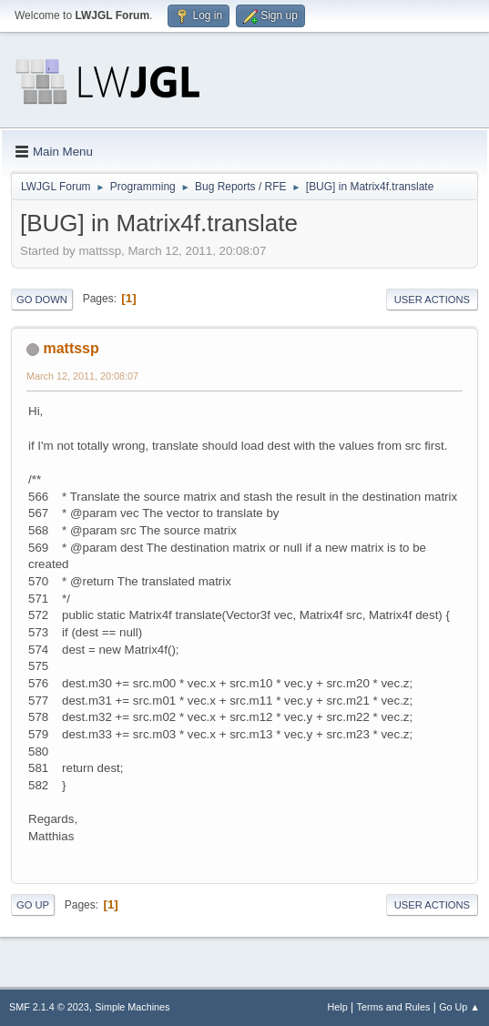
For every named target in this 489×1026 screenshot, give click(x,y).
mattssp (70, 348)
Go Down (41, 299)
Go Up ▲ (459, 1006)
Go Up (32, 904)
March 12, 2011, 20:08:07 (82, 376)
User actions (432, 299)
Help (338, 1006)
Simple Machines (132, 1006)
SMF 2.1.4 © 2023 (49, 1006)
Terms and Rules (394, 1006)
